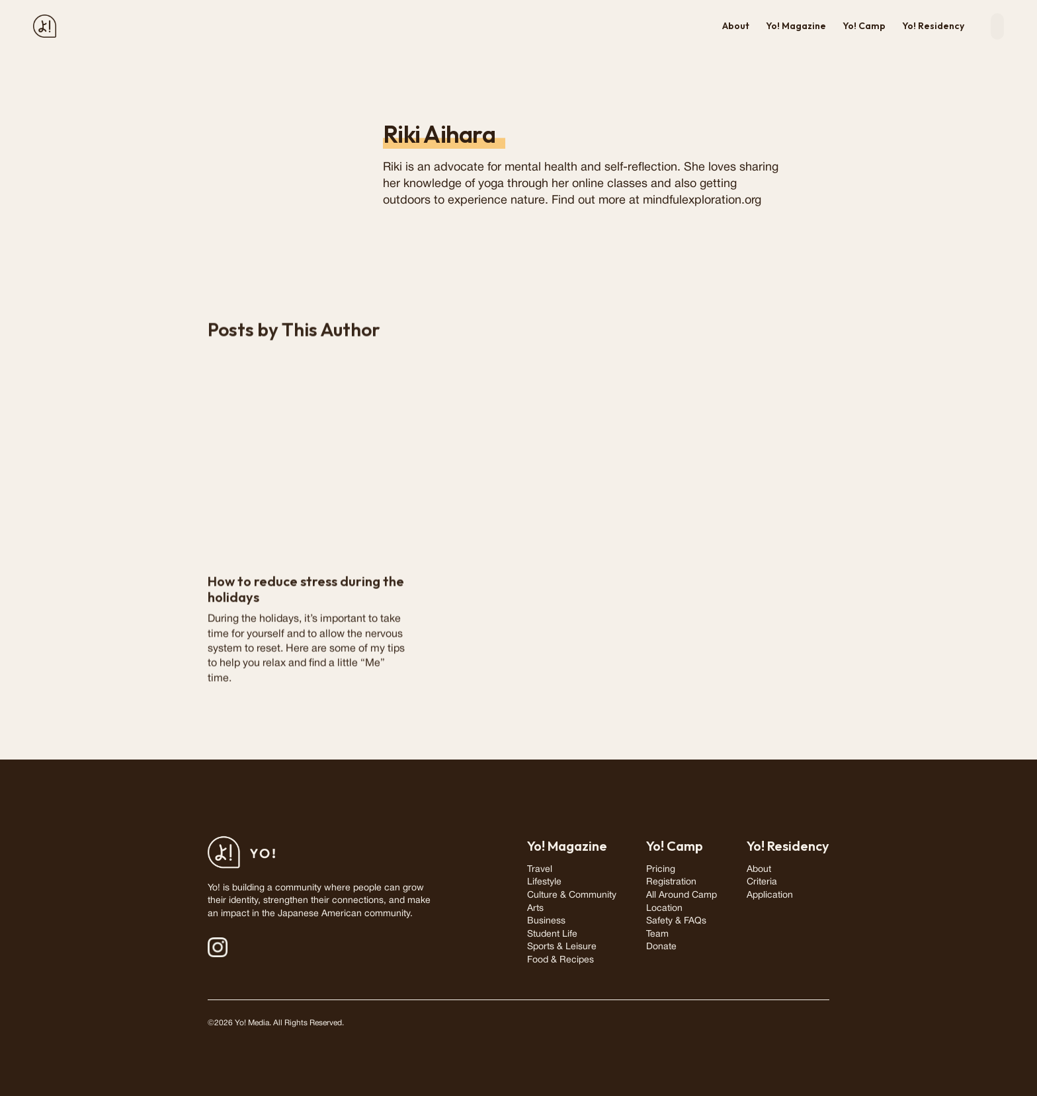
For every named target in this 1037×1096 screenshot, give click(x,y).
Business (546, 921)
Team (657, 934)
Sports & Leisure (562, 947)
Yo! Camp (864, 26)
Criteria (762, 882)
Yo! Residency (933, 26)
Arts (535, 908)
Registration (671, 882)
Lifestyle (544, 882)
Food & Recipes (560, 960)
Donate (661, 947)
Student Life (552, 934)
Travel (539, 869)
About (735, 26)
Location (664, 908)
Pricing (660, 869)
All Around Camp (681, 895)
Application (770, 895)
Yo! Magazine (796, 26)
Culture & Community (571, 895)
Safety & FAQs (676, 921)
